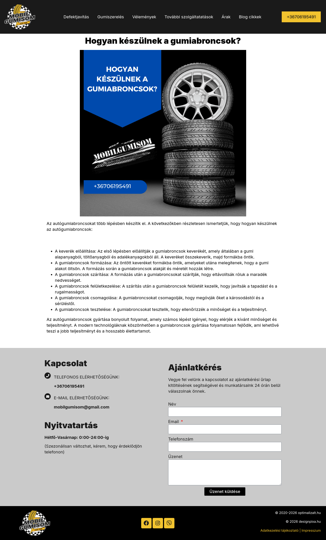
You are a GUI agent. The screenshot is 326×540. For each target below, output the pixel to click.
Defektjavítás (76, 16)
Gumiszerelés (110, 16)
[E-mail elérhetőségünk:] (47, 396)
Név (172, 404)
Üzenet (175, 456)
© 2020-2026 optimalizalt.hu (298, 513)
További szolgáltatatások (188, 16)
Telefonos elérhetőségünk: (87, 377)
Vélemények (144, 16)
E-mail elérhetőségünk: (82, 397)
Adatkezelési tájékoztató (280, 530)
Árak (226, 16)
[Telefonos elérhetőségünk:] (47, 375)
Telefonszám (180, 439)
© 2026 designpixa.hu (303, 521)
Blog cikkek (250, 16)
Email (174, 421)
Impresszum (311, 530)
